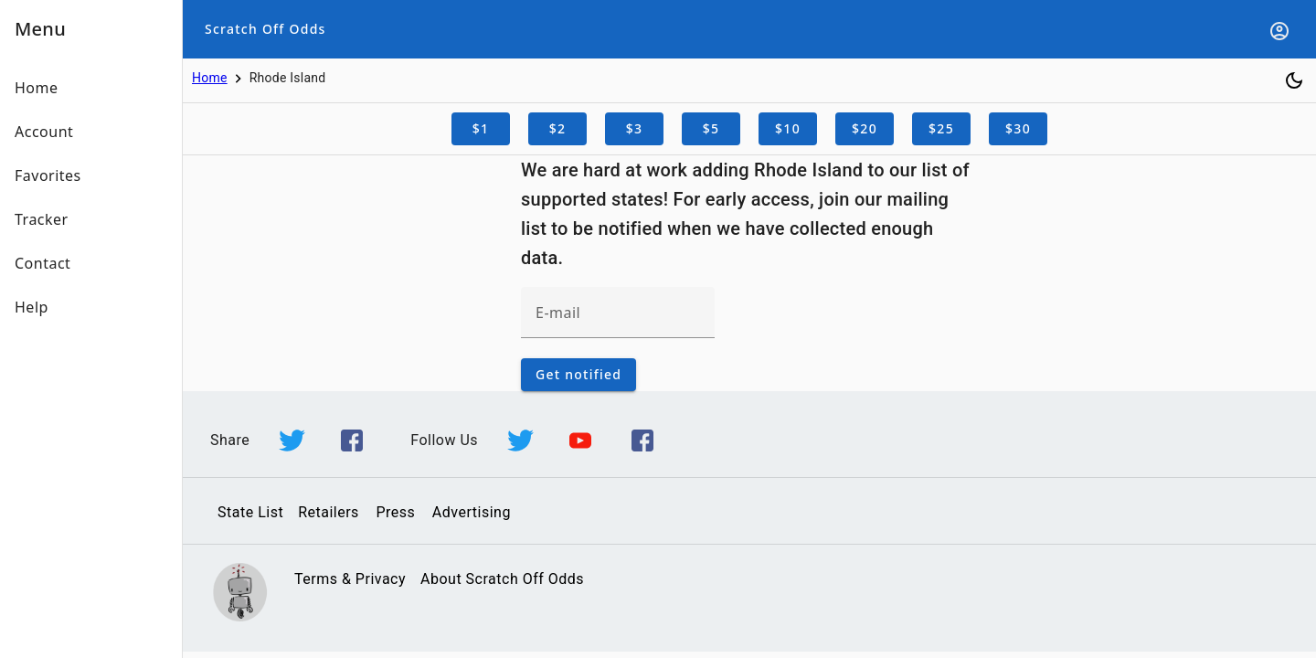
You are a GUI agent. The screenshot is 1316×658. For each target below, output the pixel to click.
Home (210, 77)
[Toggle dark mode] (1294, 80)
